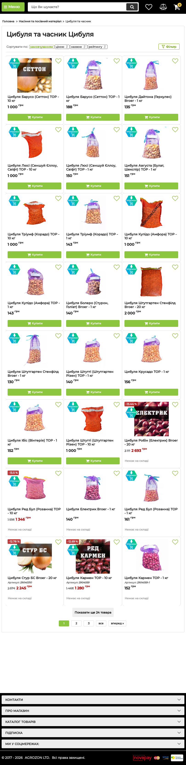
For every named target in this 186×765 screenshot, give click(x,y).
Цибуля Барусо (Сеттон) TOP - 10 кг (33, 157)
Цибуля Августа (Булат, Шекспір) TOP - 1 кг (151, 228)
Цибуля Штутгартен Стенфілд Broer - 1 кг (34, 434)
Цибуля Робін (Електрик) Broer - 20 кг (151, 501)
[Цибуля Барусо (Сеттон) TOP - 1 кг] (93, 134)
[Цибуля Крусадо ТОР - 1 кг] (151, 408)
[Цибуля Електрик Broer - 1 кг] (93, 546)
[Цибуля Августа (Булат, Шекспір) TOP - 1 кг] (151, 202)
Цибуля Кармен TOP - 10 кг (93, 638)
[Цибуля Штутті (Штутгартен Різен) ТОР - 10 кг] (93, 477)
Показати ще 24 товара (93, 670)
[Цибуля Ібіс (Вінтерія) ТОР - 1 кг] (34, 477)
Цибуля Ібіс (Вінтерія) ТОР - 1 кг (32, 501)
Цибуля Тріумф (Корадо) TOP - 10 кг (34, 297)
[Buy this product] (34, 175)
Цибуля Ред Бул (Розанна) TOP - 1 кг (151, 570)
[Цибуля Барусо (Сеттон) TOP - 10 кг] (34, 134)
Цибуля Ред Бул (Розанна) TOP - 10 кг (34, 570)
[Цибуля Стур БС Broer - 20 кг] (34, 615)
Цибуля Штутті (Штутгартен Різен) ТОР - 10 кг (93, 503)
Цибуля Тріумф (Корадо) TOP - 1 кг (93, 297)
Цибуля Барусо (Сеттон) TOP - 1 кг (92, 157)
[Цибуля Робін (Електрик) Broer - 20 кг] (151, 477)
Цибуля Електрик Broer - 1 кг (90, 568)
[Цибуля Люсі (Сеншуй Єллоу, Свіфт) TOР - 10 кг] (34, 202)
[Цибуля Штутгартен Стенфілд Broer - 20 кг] (151, 340)
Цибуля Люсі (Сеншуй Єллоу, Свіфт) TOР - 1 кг (93, 228)
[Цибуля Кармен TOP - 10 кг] (93, 615)
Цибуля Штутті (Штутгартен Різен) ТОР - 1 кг (93, 434)
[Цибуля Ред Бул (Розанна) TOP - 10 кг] (34, 546)
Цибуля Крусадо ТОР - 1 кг (146, 430)
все (101, 681)
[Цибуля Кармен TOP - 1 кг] (151, 615)
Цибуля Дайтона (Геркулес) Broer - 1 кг (148, 157)
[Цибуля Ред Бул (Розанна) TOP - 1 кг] (151, 546)
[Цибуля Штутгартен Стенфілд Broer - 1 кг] (34, 408)
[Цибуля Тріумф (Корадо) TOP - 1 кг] (93, 271)
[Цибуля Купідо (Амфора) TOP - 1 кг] (34, 340)
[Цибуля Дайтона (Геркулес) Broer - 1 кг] (151, 134)
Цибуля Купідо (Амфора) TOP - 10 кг (151, 297)
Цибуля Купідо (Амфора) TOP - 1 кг (34, 365)
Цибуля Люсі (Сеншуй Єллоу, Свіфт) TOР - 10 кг (34, 228)
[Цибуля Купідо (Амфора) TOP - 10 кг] (151, 271)
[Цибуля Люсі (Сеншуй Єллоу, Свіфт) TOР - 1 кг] (93, 202)
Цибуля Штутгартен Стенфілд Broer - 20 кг (151, 365)
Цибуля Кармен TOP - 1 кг (151, 638)
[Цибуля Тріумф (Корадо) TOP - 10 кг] (34, 271)
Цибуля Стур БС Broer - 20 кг (34, 638)
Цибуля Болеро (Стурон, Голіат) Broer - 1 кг (93, 365)
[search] (80, 6)
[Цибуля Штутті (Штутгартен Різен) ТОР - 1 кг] (93, 408)
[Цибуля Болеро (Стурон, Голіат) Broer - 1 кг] (93, 340)
